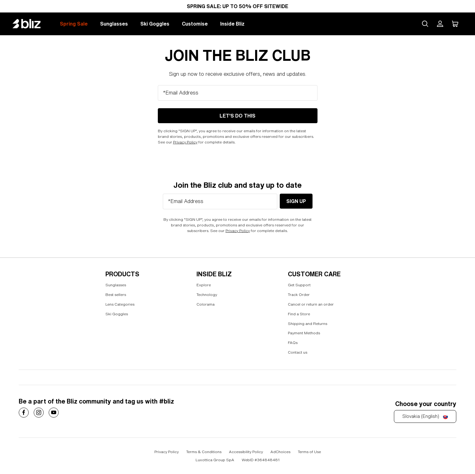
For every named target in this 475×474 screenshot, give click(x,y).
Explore (203, 285)
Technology (206, 295)
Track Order (299, 295)
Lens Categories (119, 304)
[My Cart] (455, 23)
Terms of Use (309, 452)
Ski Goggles (154, 23)
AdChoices (280, 452)
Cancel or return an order (311, 304)
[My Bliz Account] (440, 23)
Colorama (205, 304)
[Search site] (425, 23)
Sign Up (296, 201)
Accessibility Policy (246, 452)
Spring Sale (74, 23)
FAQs (293, 343)
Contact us (297, 352)
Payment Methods (304, 333)
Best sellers (115, 295)
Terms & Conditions (203, 452)
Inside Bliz (232, 23)
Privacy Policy (185, 142)
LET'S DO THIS (237, 115)
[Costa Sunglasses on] (24, 413)
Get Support (299, 285)
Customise (195, 23)
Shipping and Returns (307, 324)
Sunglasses (114, 23)
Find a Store (299, 314)
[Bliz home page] (31, 23)
